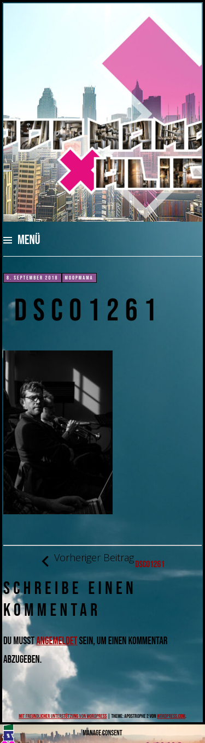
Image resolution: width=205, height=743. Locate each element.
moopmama (79, 278)
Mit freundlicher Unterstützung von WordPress (63, 716)
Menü (28, 240)
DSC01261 (102, 561)
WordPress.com (171, 716)
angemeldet (56, 641)
